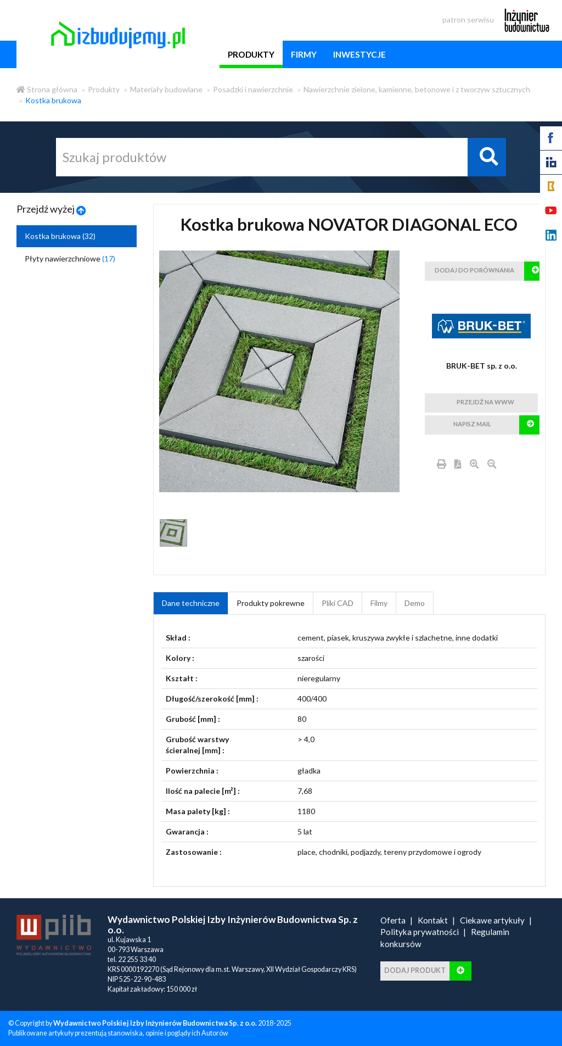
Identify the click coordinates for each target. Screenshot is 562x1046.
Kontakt (433, 920)
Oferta (393, 920)
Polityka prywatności (419, 932)
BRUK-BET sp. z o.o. (481, 365)
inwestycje (359, 54)
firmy (304, 54)
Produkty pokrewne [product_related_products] (271, 603)
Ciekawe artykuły (492, 920)
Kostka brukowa (53, 100)
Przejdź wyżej (51, 209)
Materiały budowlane (166, 89)
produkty (251, 54)
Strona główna (46, 89)
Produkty (104, 89)
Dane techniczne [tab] (191, 603)
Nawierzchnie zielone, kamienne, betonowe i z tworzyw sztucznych (417, 89)
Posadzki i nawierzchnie (253, 89)
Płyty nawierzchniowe (70, 258)
